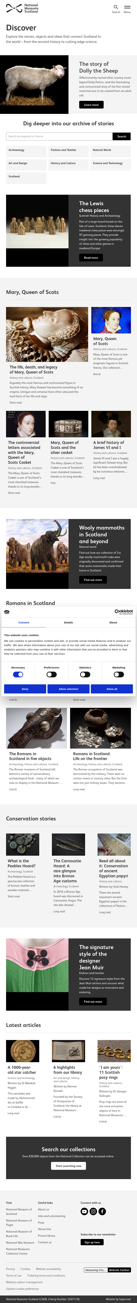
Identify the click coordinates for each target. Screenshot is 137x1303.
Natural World (102, 150)
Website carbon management (24, 1282)
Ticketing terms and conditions (46, 1275)
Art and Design (18, 163)
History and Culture (63, 163)
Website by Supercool (118, 1299)
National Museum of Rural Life (19, 1234)
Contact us (44, 1242)
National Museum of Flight (19, 1223)
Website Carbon (119, 1270)
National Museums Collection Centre (18, 1251)
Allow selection (68, 688)
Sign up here (92, 1242)
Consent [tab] (23, 622)
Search (121, 136)
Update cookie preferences (22, 1288)
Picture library (46, 1236)
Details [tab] (68, 622)
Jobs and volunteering (51, 1216)
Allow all (111, 688)
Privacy (10, 1269)
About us (43, 1209)
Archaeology (16, 150)
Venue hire (44, 1229)
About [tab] (113, 622)
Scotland (14, 176)
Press (41, 1222)
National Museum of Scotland (19, 1212)
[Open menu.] (127, 9)
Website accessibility (48, 1269)
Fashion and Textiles (63, 150)
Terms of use (13, 1275)
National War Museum (20, 1242)
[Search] (116, 9)
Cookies (25, 1269)
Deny (25, 688)
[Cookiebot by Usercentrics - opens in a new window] (117, 612)
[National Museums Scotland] (22, 8)
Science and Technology (108, 163)
